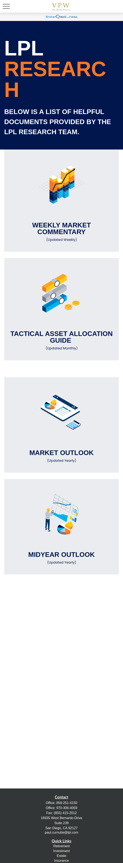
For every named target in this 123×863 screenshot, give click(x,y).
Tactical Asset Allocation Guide (61, 340)
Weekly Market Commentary (61, 231)
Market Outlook (61, 456)
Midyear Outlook (61, 558)
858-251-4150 (66, 803)
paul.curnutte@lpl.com (61, 832)
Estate (61, 856)
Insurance (61, 860)
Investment (61, 851)
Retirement (61, 846)
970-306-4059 (66, 808)
